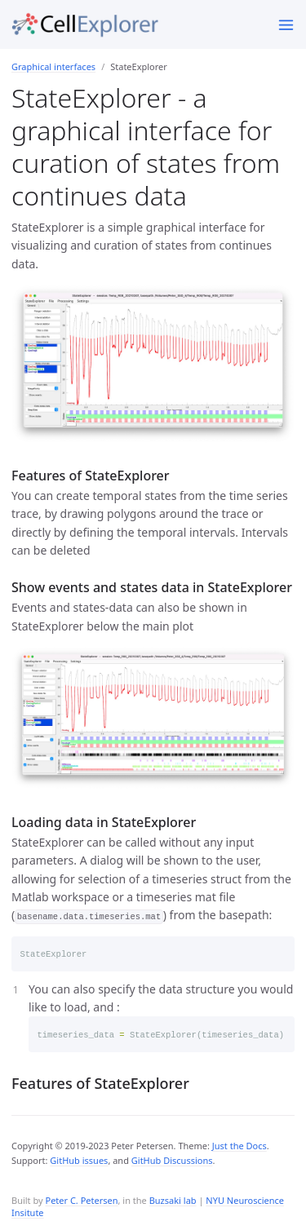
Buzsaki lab (173, 1200)
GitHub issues (79, 1160)
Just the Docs (239, 1145)
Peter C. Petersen (81, 1200)
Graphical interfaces (53, 66)
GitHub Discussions (172, 1160)
